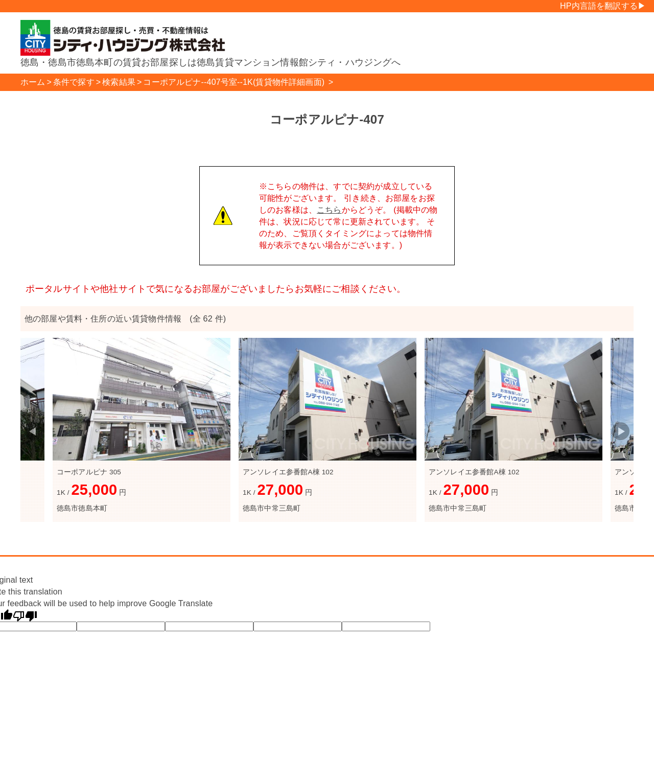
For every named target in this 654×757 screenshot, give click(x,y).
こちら (329, 209)
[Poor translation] (25, 615)
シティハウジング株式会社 (127, 37)
